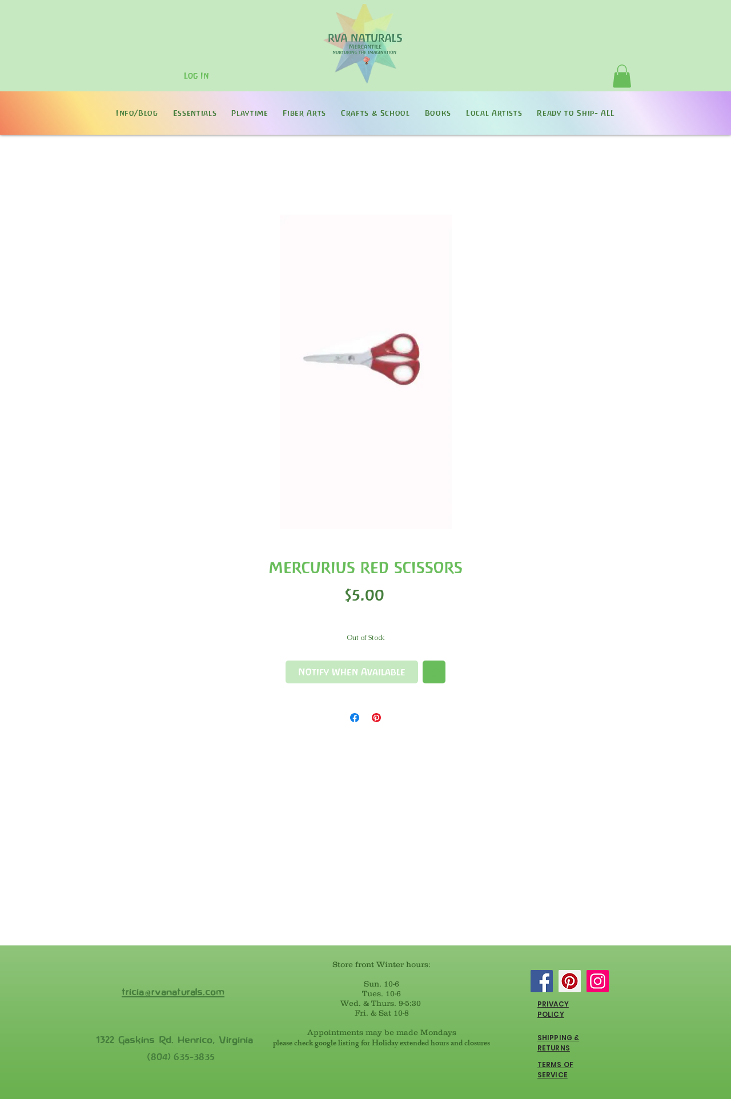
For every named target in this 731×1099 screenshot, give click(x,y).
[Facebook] (542, 981)
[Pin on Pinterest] (376, 717)
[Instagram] (598, 981)
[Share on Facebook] (355, 717)
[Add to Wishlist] (434, 672)
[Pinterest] (570, 981)
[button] (622, 76)
